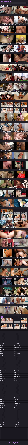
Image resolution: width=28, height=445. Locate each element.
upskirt (16, 411)
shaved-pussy (17, 395)
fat (1, 390)
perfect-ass (16, 374)
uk (15, 407)
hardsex (2, 409)
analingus (2, 338)
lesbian (16, 336)
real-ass (16, 380)
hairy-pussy (3, 403)
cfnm (2, 357)
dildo (2, 366)
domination (3, 370)
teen (16, 401)
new (16, 355)
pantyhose (17, 370)
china (2, 361)
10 (19, 316)
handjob (2, 405)
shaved (16, 393)
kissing (2, 422)
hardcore (2, 407)
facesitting (2, 382)
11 (21, 316)
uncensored (17, 409)
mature (16, 343)
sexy (16, 392)
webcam (16, 419)
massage (16, 339)
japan (2, 415)
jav (1, 419)
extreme (2, 380)
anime (2, 339)
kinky (2, 420)
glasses (2, 397)
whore (16, 426)
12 (23, 316)
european (2, 378)
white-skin (16, 424)
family (2, 388)
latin (16, 334)
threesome (17, 403)
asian (2, 341)
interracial (2, 411)
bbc (1, 345)
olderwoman (17, 366)
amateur (2, 334)
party (16, 372)
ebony (2, 372)
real (16, 378)
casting (2, 355)
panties (16, 368)
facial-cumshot (3, 386)
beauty (2, 351)
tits (16, 405)
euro (2, 376)
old (15, 359)
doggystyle (3, 368)
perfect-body (17, 376)
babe (2, 343)
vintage (16, 415)
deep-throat (3, 363)
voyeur (16, 417)
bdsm (2, 349)
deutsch (2, 365)
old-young (17, 363)
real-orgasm (17, 382)
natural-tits (17, 353)
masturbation (17, 341)
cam (2, 353)
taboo (16, 397)
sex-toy (16, 390)
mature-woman (17, 347)
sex (16, 388)
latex (2, 426)
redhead (16, 386)
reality (16, 384)
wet (16, 420)
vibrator (16, 413)
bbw (2, 347)
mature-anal (17, 345)
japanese (2, 417)
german (2, 393)
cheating (2, 359)
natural (16, 351)
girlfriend (2, 395)
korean (2, 424)
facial (2, 384)
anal (2, 336)
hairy (2, 401)
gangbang (3, 392)
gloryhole (2, 399)
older (16, 365)
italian (2, 413)
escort (2, 374)
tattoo (16, 399)
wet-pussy (16, 422)
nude (16, 357)
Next (25, 316)
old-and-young (17, 361)
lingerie (16, 338)
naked (16, 349)
